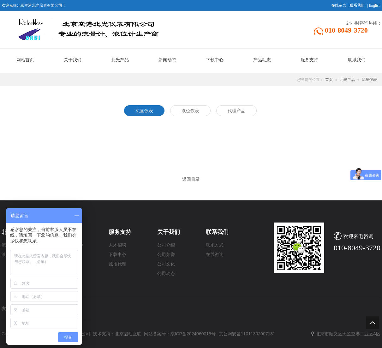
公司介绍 (166, 245)
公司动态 (166, 273)
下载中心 (117, 254)
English (374, 5)
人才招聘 (117, 245)
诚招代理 (117, 264)
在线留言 (338, 5)
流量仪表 (369, 79)
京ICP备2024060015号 (193, 333)
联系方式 (215, 245)
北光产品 (347, 79)
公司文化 (166, 264)
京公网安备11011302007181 (247, 333)
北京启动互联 (128, 333)
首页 (329, 79)
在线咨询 (215, 254)
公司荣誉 (166, 254)
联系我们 (357, 5)
